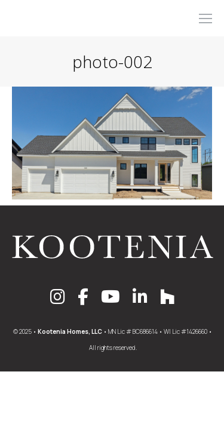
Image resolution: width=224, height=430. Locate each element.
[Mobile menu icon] (205, 18)
